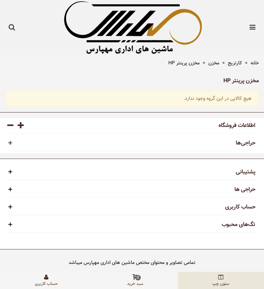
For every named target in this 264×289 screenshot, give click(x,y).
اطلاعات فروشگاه (237, 125)
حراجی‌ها (245, 143)
